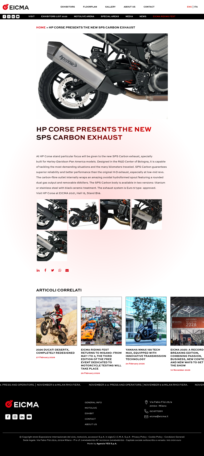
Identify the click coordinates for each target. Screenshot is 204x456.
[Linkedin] (39, 270)
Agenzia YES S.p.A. (107, 444)
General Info (93, 403)
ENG (189, 7)
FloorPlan (90, 7)
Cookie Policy (155, 437)
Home (41, 27)
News (143, 17)
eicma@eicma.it (159, 416)
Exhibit (89, 414)
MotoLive (91, 408)
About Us (129, 7)
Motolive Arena (84, 17)
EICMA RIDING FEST (164, 17)
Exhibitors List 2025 (54, 17)
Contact (149, 7)
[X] (54, 270)
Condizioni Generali (174, 437)
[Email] (68, 270)
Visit (31, 17)
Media (129, 17)
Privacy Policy (139, 437)
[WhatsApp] (61, 270)
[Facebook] (47, 270)
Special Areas (110, 17)
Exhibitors (68, 7)
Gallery (110, 7)
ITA (196, 7)
